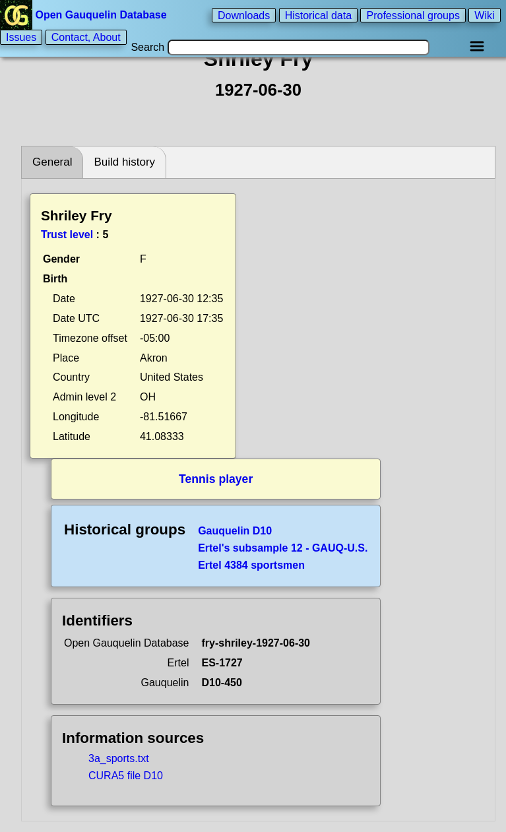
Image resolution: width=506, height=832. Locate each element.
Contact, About (86, 37)
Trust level (67, 234)
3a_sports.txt (118, 758)
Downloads (244, 14)
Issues (21, 37)
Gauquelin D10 (235, 530)
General (52, 162)
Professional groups (412, 14)
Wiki (484, 14)
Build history (124, 162)
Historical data (318, 14)
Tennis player (216, 479)
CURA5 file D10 (125, 775)
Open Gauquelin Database (85, 14)
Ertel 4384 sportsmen (251, 565)
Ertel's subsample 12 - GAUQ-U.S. (282, 548)
